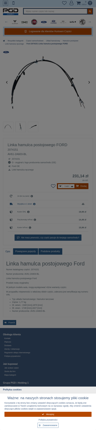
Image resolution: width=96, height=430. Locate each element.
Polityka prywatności (48, 420)
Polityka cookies (12, 389)
